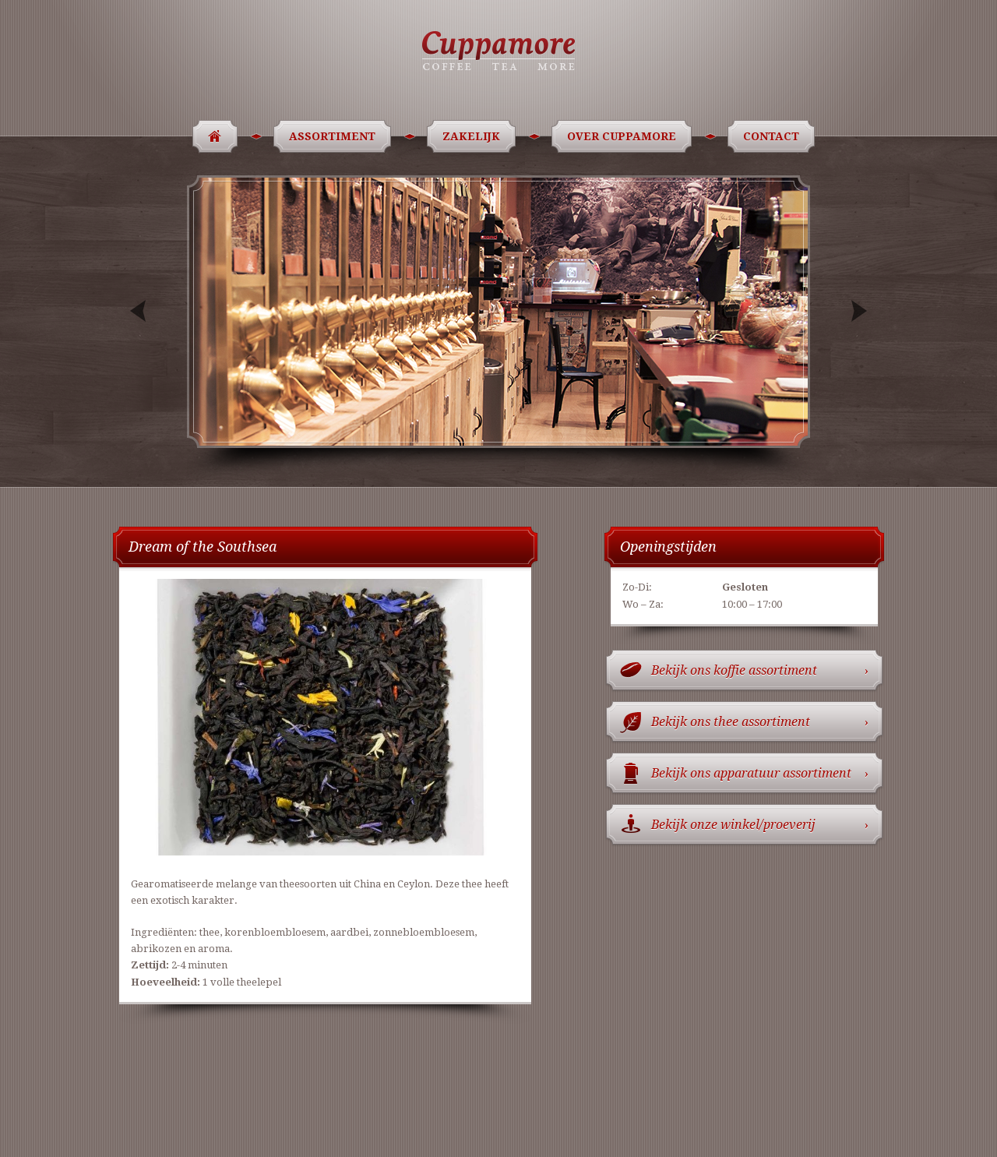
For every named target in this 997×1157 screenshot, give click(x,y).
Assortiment (335, 136)
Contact (774, 136)
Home (209, 136)
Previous (140, 311)
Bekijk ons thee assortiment (759, 722)
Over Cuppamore (624, 136)
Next (857, 311)
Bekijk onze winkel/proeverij (759, 825)
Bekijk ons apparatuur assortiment (759, 773)
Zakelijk (474, 136)
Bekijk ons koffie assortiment (759, 671)
